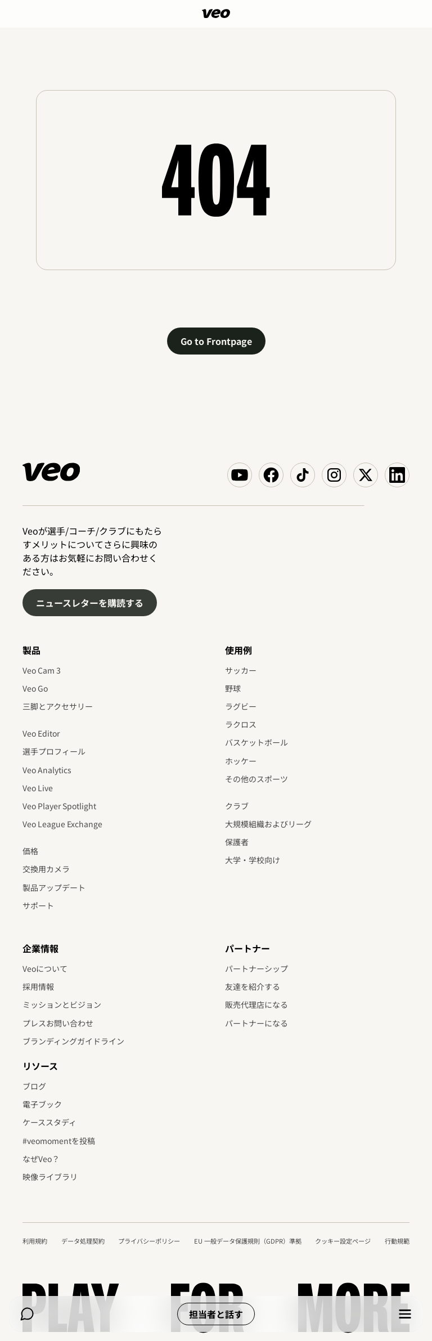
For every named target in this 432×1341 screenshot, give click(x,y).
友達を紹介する (252, 986)
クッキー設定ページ (343, 1240)
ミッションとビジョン (61, 1004)
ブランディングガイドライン (73, 1041)
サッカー (240, 670)
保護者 (237, 841)
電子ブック (42, 1104)
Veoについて (45, 968)
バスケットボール (256, 742)
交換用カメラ (46, 868)
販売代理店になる (256, 1004)
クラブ (237, 805)
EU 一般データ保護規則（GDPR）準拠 (248, 1240)
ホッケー (240, 760)
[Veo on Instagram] (334, 475)
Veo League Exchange (62, 823)
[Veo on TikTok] (302, 475)
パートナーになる (256, 1023)
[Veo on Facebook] (271, 475)
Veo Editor (41, 733)
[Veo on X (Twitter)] (365, 475)
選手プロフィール (54, 751)
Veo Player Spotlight (59, 805)
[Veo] (216, 14)
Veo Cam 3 (41, 670)
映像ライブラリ (50, 1176)
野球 (233, 688)
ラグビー (240, 706)
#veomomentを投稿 (58, 1140)
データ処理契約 (83, 1240)
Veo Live (37, 787)
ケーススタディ (49, 1122)
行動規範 (397, 1240)
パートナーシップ (256, 968)
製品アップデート (54, 887)
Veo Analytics (46, 769)
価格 (30, 850)
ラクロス (240, 724)
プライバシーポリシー (149, 1240)
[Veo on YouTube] (239, 475)
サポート (38, 905)
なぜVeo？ (41, 1158)
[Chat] (27, 1313)
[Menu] (405, 1313)
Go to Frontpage (216, 341)
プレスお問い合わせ (57, 1023)
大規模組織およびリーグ (268, 823)
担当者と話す (216, 1314)
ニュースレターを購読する (89, 602)
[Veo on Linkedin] (397, 475)
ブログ (34, 1086)
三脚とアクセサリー (57, 706)
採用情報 (38, 986)
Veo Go (35, 688)
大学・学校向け (252, 859)
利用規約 (34, 1240)
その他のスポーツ (256, 778)
